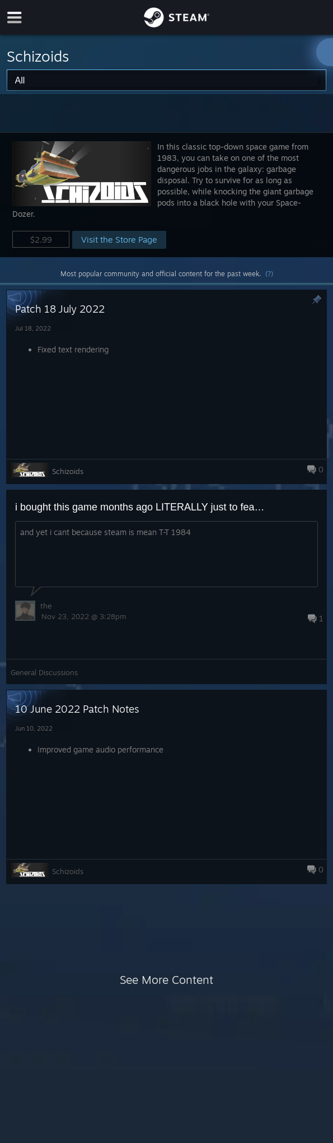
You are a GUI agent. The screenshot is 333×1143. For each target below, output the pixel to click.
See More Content (166, 980)
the (45, 605)
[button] (166, 194)
